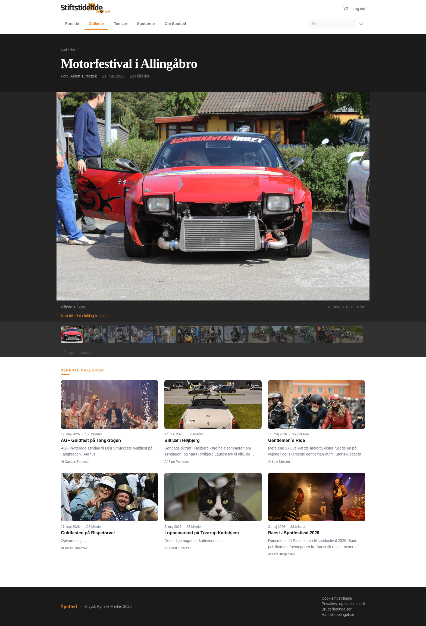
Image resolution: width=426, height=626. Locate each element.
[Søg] (361, 23)
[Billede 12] (329, 334)
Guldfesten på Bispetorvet (88, 533)
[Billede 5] (165, 334)
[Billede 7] (212, 334)
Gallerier (96, 23)
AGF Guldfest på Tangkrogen (91, 440)
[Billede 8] (235, 334)
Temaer (120, 23)
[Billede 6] (188, 334)
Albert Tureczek (83, 76)
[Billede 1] (72, 334)
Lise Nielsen (281, 462)
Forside (72, 23)
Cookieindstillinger (337, 598)
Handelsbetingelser (338, 614)
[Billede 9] (259, 334)
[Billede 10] (282, 334)
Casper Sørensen (77, 462)
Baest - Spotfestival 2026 (294, 533)
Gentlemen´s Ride (286, 440)
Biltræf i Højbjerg (182, 440)
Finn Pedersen (179, 462)
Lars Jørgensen (283, 554)
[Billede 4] (142, 334)
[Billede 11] (305, 334)
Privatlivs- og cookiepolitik (343, 604)
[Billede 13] (352, 334)
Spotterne (146, 23)
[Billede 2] (95, 334)
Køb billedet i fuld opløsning (84, 316)
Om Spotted (175, 23)
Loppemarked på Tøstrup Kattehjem (201, 533)
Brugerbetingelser (337, 609)
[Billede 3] (118, 334)
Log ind (359, 9)
